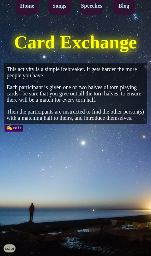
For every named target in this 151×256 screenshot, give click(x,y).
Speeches (91, 6)
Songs (59, 6)
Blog (123, 6)
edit (17, 127)
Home (27, 6)
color (9, 248)
